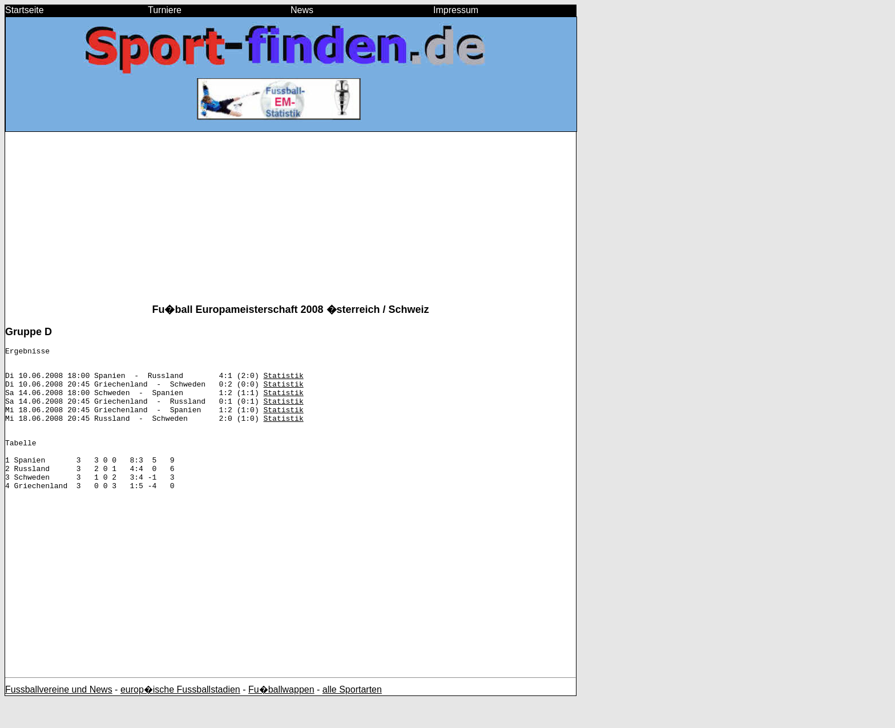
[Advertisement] (290, 222)
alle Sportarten (352, 717)
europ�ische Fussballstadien (180, 717)
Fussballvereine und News (58, 717)
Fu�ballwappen (281, 717)
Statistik (283, 380)
